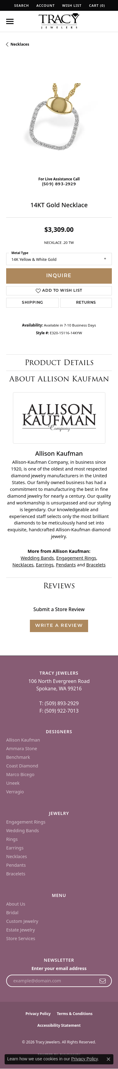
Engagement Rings (76, 558)
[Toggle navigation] (10, 21)
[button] (21, 5)
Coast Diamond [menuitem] (22, 766)
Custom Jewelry (22, 921)
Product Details (59, 362)
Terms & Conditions (74, 1013)
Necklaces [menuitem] (16, 856)
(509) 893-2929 (59, 184)
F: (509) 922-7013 (59, 710)
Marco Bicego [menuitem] (20, 774)
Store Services (20, 938)
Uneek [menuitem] (12, 783)
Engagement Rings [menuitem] (26, 822)
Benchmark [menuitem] (18, 757)
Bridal (12, 912)
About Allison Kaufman (59, 378)
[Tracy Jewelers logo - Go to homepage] (59, 21)
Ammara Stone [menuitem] (21, 748)
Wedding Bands (37, 558)
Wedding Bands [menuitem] (22, 830)
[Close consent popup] (108, 1059)
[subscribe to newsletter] (102, 980)
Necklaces (19, 44)
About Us (15, 904)
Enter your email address (59, 968)
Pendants (66, 564)
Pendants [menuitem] (16, 865)
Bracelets (96, 564)
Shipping (32, 303)
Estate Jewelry (20, 930)
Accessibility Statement (58, 1025)
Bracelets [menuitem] (15, 874)
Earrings (44, 564)
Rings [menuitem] (12, 839)
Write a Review (59, 625)
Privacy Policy (38, 1013)
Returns (86, 303)
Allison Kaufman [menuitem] (23, 740)
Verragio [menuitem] (15, 792)
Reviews (59, 585)
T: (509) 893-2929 (59, 703)
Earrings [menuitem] (14, 848)
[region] (59, 118)
